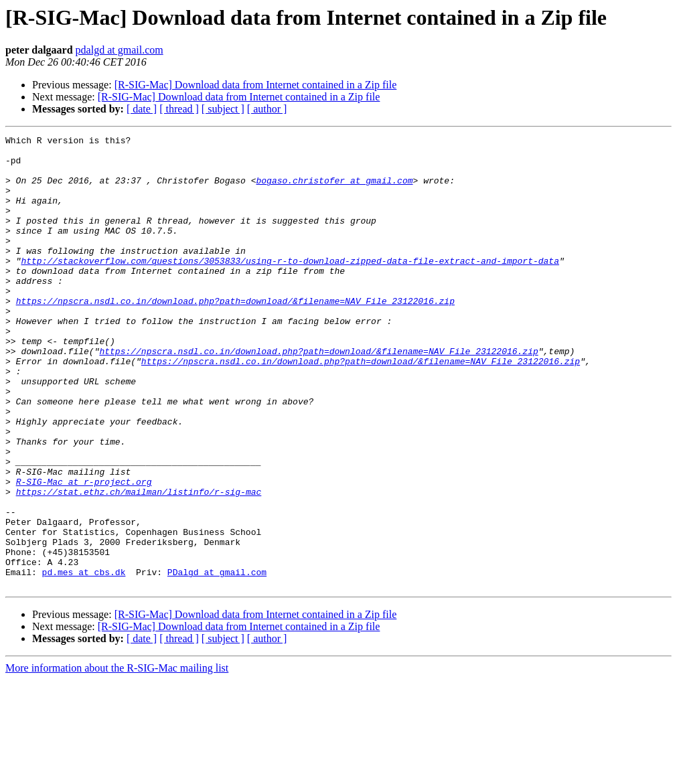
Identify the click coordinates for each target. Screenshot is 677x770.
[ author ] (267, 108)
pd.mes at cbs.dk (84, 660)
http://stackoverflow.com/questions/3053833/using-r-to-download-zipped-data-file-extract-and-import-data (289, 287)
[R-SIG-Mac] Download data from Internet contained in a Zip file (256, 84)
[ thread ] (179, 108)
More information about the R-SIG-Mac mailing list (116, 758)
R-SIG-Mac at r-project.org (84, 552)
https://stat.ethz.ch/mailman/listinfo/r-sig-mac (139, 564)
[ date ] (142, 108)
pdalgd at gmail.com (119, 50)
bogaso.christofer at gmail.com (334, 190)
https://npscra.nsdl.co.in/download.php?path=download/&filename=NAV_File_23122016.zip (235, 335)
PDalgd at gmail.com (217, 660)
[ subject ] (223, 108)
